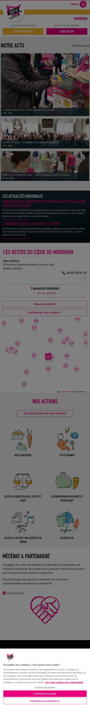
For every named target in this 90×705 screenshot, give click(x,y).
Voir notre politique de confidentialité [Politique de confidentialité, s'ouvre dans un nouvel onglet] (64, 682)
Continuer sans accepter (45, 687)
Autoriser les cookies (45, 693)
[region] (45, 676)
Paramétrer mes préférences (45, 701)
